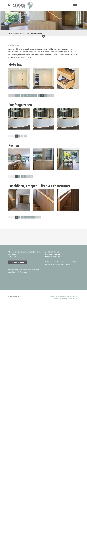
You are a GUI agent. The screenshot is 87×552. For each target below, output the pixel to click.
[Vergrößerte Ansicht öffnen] (19, 78)
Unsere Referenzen (36, 33)
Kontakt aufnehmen (19, 262)
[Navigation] (75, 5)
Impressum (53, 296)
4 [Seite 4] (24, 95)
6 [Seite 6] (30, 95)
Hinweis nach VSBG (73, 299)
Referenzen (26, 33)
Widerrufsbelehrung (60, 299)
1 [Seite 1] (16, 95)
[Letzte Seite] (52, 95)
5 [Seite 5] (27, 95)
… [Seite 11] (45, 95)
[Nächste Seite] (48, 95)
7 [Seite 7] (33, 95)
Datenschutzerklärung (65, 296)
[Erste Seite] (10, 95)
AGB (75, 296)
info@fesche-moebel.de (54, 257)
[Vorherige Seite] (13, 95)
